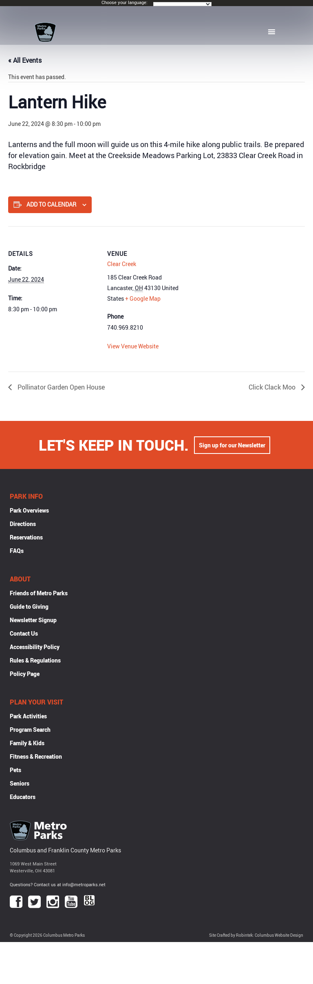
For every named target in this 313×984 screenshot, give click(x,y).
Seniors (19, 783)
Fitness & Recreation (36, 756)
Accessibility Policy (35, 647)
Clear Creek (121, 264)
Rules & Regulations (35, 660)
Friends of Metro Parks (39, 593)
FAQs (17, 551)
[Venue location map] (249, 283)
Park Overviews (29, 510)
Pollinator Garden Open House (60, 387)
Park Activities (28, 716)
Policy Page (25, 674)
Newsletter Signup (33, 620)
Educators (22, 797)
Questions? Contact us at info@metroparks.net (58, 884)
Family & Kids (27, 743)
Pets (15, 770)
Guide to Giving (29, 606)
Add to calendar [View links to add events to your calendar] (51, 204)
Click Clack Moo (273, 387)
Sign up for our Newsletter (232, 445)
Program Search (30, 729)
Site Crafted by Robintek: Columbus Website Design (256, 935)
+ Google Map (143, 298)
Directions (23, 524)
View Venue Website (133, 346)
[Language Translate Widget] (182, 4)
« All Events (25, 60)
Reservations (26, 537)
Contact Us (24, 633)
